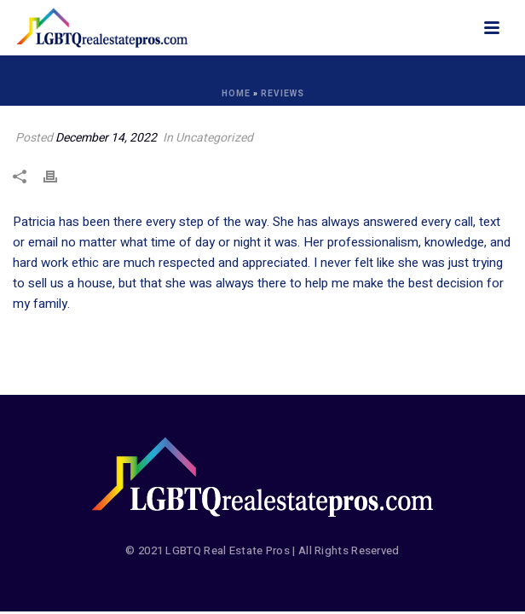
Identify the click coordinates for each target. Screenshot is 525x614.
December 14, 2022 (106, 138)
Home (236, 94)
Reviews (282, 94)
